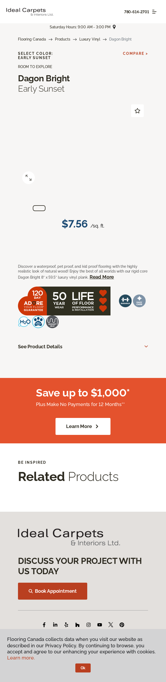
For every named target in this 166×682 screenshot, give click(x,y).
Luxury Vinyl (89, 39)
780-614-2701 (136, 12)
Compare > (135, 53)
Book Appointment (53, 591)
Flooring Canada (32, 39)
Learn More (83, 426)
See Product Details (40, 346)
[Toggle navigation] (154, 11)
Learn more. (21, 658)
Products (62, 39)
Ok (83, 668)
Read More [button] (102, 277)
